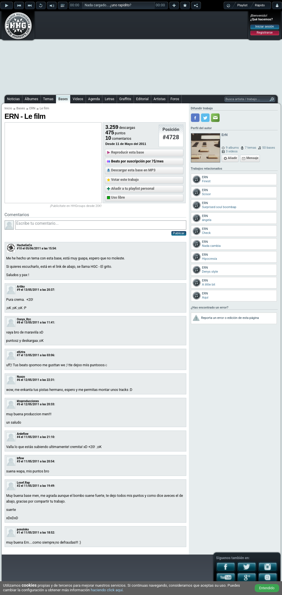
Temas (48, 99)
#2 (18, 485)
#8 (18, 322)
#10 (19, 248)
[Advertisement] (141, 52)
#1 (18, 532)
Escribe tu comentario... (100, 225)
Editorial (142, 99)
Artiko (21, 286)
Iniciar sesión (264, 26)
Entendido (267, 588)
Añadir (232, 158)
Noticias (13, 99)
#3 (18, 461)
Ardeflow (22, 433)
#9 (18, 289)
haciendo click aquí (107, 590)
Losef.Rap (23, 482)
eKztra (21, 352)
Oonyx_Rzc (24, 319)
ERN (32, 108)
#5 (18, 404)
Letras (109, 99)
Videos (78, 99)
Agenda (94, 99)
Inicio (8, 108)
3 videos (232, 151)
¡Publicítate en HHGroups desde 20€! (76, 206)
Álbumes (31, 99)
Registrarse (265, 32)
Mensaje (252, 158)
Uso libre (118, 197)
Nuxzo (21, 376)
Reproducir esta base (127, 152)
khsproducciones (28, 401)
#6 (18, 379)
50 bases (268, 148)
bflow (20, 458)
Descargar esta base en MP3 (133, 170)
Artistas (160, 99)
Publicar (179, 233)
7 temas (250, 148)
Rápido (260, 5)
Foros (174, 99)
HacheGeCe (24, 245)
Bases (63, 99)
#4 (18, 437)
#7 (18, 355)
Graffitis (125, 99)
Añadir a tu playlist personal (132, 189)
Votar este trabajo (125, 180)
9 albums (232, 148)
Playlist (242, 5)
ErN (225, 135)
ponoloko (23, 529)
